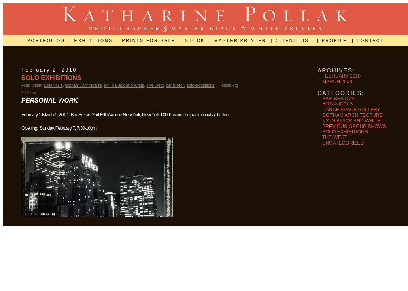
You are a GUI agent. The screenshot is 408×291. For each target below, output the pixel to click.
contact (370, 40)
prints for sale (150, 40)
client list (295, 40)
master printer (241, 40)
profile (336, 40)
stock (196, 40)
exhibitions (94, 40)
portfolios (47, 40)
